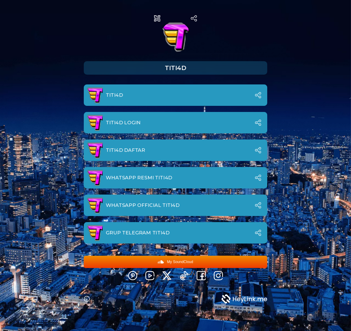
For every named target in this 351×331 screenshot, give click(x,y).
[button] (89, 299)
